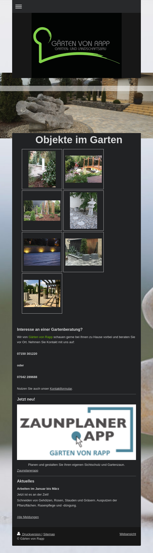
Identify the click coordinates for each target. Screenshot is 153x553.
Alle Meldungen (28, 517)
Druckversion (29, 534)
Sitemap (49, 534)
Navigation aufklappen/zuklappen (76, 6)
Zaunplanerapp (27, 470)
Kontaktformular (61, 388)
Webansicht (127, 534)
